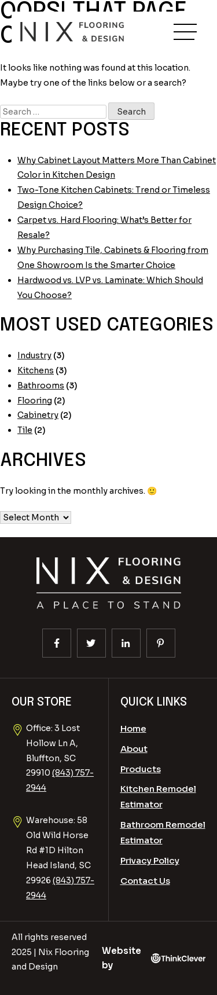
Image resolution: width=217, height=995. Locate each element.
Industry (34, 355)
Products (140, 768)
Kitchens (35, 370)
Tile (24, 430)
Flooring (34, 400)
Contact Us (145, 880)
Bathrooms (40, 385)
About (134, 748)
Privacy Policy (149, 860)
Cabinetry (37, 415)
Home (133, 728)
